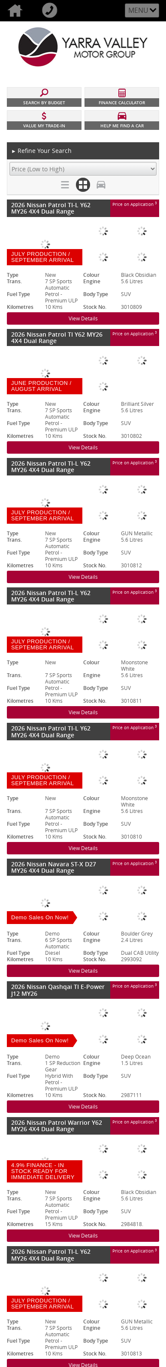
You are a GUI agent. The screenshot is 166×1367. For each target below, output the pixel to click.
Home (17, 10)
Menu (138, 10)
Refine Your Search (41, 151)
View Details (83, 318)
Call (52, 10)
